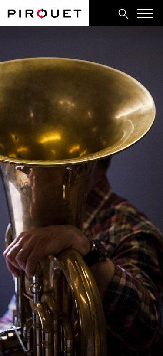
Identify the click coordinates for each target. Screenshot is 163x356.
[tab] (104, 13)
